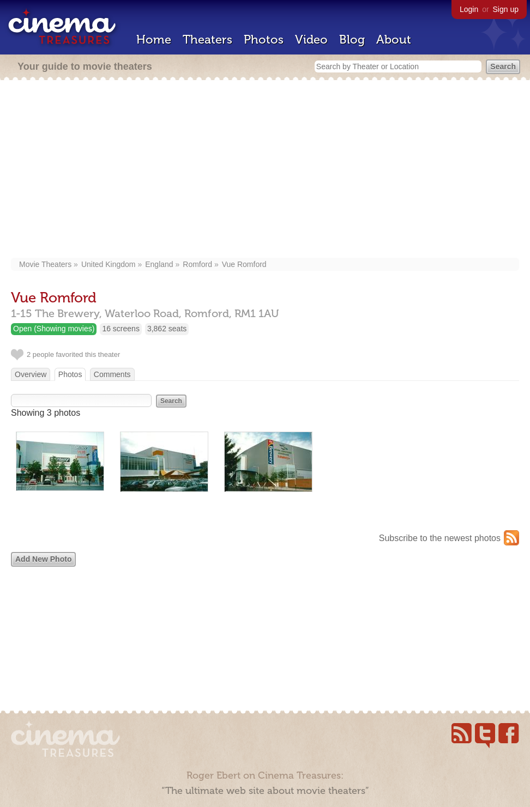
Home (153, 39)
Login (469, 9)
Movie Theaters (45, 264)
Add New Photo (43, 559)
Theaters (207, 39)
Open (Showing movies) (53, 328)
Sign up (506, 9)
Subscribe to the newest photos (440, 538)
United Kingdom (108, 264)
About (393, 39)
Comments (112, 374)
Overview (30, 374)
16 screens (120, 328)
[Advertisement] (265, 170)
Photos (264, 39)
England (159, 264)
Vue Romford (244, 264)
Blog (352, 39)
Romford (197, 264)
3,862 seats (166, 328)
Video (311, 39)
